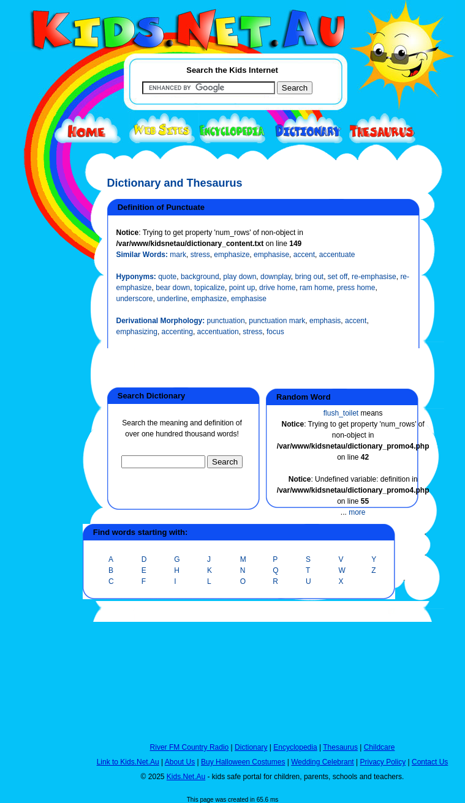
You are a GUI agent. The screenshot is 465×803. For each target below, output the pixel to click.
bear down (173, 287)
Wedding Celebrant (322, 762)
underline (172, 298)
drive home (277, 287)
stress (200, 254)
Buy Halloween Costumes (243, 762)
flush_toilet (340, 413)
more (357, 512)
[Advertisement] (40, 448)
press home (356, 287)
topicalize (209, 287)
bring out (309, 276)
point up (242, 287)
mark (178, 254)
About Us (180, 762)
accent (304, 254)
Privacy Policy (383, 762)
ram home (316, 287)
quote (167, 276)
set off (337, 276)
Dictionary (251, 747)
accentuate (337, 254)
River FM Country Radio (189, 747)
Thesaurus (340, 747)
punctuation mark (277, 320)
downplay (275, 276)
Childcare (379, 747)
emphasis (325, 320)
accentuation (218, 331)
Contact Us (430, 762)
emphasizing (136, 331)
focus (275, 331)
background (200, 276)
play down (239, 276)
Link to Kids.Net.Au (128, 762)
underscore (134, 298)
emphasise (271, 254)
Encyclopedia (295, 747)
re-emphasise (374, 276)
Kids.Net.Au (186, 776)
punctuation (226, 320)
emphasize (231, 254)
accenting (177, 331)
